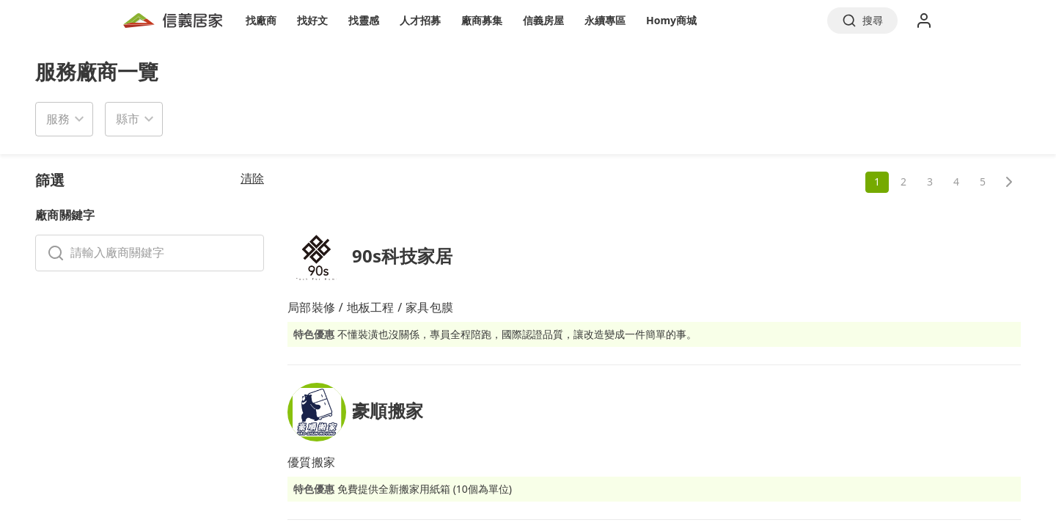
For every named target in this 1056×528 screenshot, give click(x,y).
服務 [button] (58, 119)
